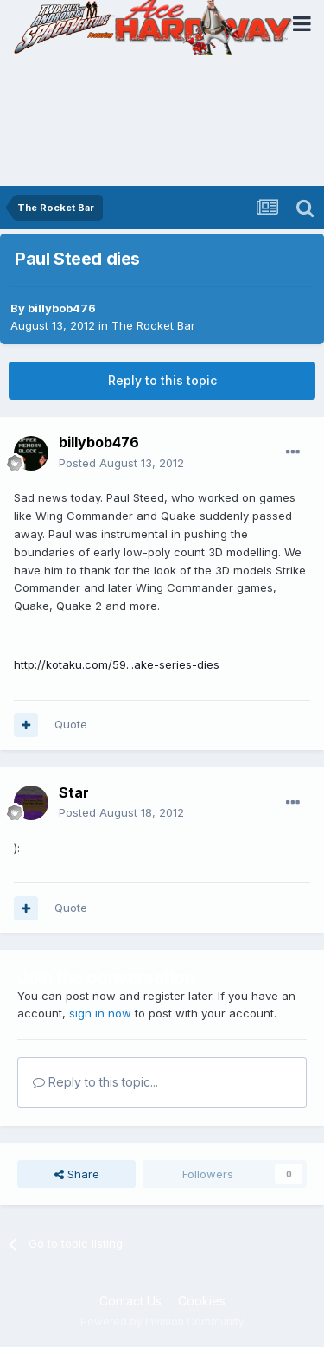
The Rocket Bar (153, 325)
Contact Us (130, 1300)
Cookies (202, 1300)
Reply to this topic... (95, 1081)
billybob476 (62, 308)
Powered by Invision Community (162, 1321)
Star (74, 792)
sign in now (100, 1013)
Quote (70, 724)
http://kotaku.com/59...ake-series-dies (116, 664)
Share (76, 1174)
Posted (121, 463)
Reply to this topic (162, 380)
